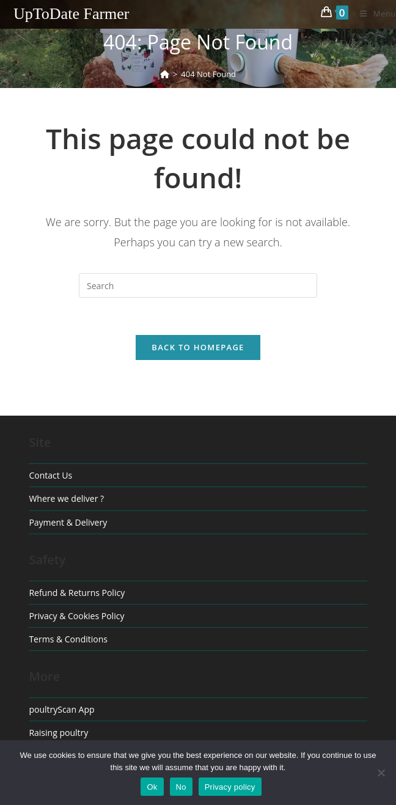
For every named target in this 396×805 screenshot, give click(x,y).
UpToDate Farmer (71, 14)
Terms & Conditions (68, 639)
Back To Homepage (198, 347)
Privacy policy (230, 787)
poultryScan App (61, 709)
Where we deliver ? (66, 498)
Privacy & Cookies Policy (76, 616)
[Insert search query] (198, 285)
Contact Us (50, 475)
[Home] (164, 73)
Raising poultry (58, 732)
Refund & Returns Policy (77, 592)
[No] (381, 772)
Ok (152, 787)
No (181, 787)
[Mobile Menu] (373, 13)
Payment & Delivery (68, 522)
